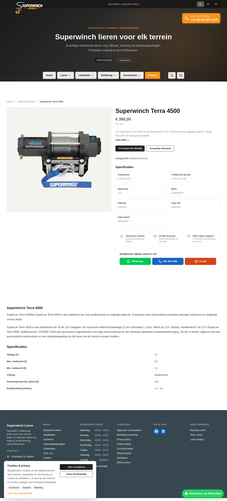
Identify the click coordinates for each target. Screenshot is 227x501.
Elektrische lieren (26, 103)
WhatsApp (135, 264)
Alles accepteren (76, 467)
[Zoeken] (172, 77)
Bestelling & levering (127, 437)
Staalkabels (49, 437)
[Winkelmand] (181, 77)
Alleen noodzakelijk (76, 475)
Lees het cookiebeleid (19, 493)
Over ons (48, 456)
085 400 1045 (167, 264)
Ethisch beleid (124, 456)
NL (198, 4)
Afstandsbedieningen (54, 447)
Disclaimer (122, 461)
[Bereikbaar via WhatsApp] (203, 493)
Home (48, 77)
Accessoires (131, 77)
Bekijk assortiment (102, 61)
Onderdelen (49, 451)
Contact (152, 77)
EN (207, 4)
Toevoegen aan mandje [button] (133, 150)
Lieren (65, 77)
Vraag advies (127, 61)
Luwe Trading (197, 442)
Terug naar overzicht (170, 150)
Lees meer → (122, 141)
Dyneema (48, 442)
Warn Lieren (196, 437)
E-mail (200, 264)
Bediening (107, 77)
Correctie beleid (125, 451)
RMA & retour (124, 465)
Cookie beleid (124, 447)
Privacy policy (124, 442)
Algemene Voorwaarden (129, 433)
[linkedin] (164, 435)
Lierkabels (85, 77)
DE (215, 4)
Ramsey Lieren (198, 433)
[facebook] (157, 435)
